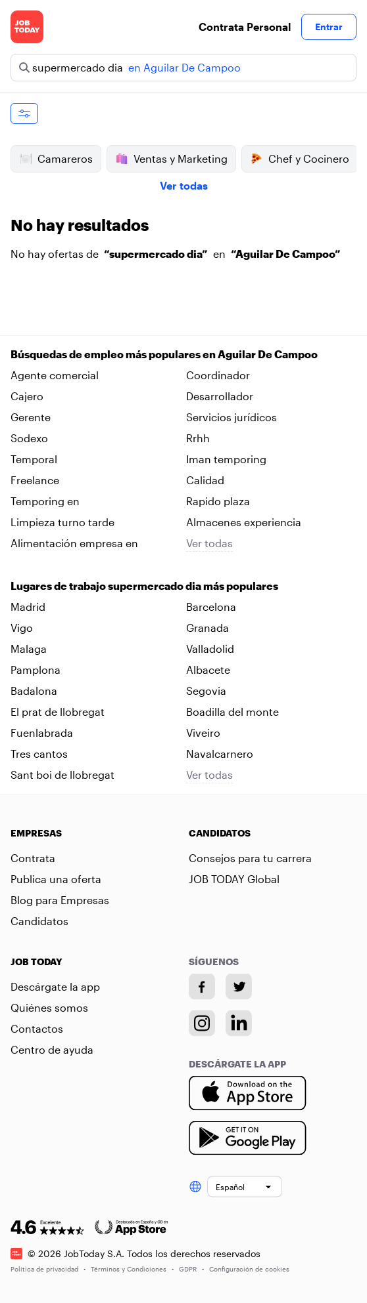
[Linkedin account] (239, 1023)
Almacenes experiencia (243, 522)
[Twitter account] (239, 987)
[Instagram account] (202, 1023)
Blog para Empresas (60, 900)
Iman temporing (226, 459)
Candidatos (39, 921)
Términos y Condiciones (132, 1268)
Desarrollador (219, 396)
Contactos (37, 1028)
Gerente (31, 417)
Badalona (34, 690)
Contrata (33, 858)
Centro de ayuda (52, 1049)
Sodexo (29, 438)
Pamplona (36, 669)
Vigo (22, 627)
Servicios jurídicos (231, 417)
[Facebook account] (202, 987)
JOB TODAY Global (234, 879)
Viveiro (203, 732)
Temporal (34, 459)
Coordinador (218, 375)
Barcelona (211, 606)
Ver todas (184, 185)
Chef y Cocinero (299, 158)
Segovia (206, 690)
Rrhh (198, 438)
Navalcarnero (219, 753)
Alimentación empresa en (74, 543)
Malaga (29, 648)
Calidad (205, 480)
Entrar (329, 26)
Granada (207, 627)
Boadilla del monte (232, 711)
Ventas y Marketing (171, 158)
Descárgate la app (55, 986)
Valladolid (210, 648)
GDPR (191, 1268)
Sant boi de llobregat (62, 774)
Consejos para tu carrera (250, 858)
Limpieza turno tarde (62, 522)
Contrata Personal (245, 26)
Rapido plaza (218, 501)
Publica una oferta (56, 879)
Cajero (27, 396)
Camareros (56, 158)
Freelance (35, 480)
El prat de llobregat (58, 711)
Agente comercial (55, 375)
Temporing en (45, 501)
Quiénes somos (49, 1007)
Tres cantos (39, 753)
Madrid (28, 606)
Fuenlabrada (42, 732)
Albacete (208, 669)
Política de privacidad (48, 1268)
